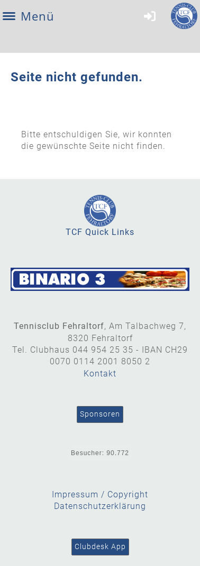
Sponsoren (100, 414)
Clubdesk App (100, 546)
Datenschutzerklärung (100, 506)
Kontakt (100, 374)
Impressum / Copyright (100, 494)
